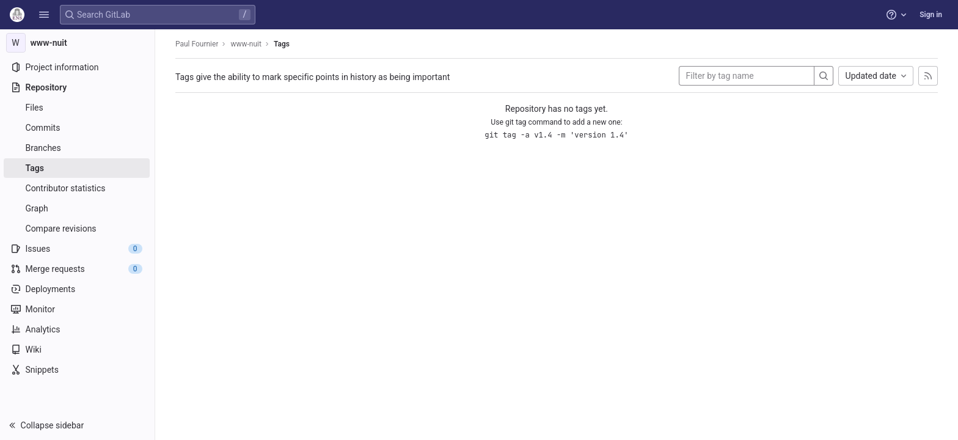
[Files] (78, 107)
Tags (282, 44)
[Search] (824, 76)
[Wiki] (78, 349)
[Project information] (78, 67)
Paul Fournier (197, 44)
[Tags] (78, 168)
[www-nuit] (78, 43)
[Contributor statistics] (78, 188)
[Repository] (78, 87)
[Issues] (78, 248)
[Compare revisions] (78, 228)
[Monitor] (78, 309)
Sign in (931, 14)
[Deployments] (78, 289)
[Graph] (78, 208)
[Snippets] (78, 370)
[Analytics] (78, 329)
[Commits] (78, 128)
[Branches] (78, 148)
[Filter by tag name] (747, 76)
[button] (44, 14)
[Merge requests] (78, 269)
